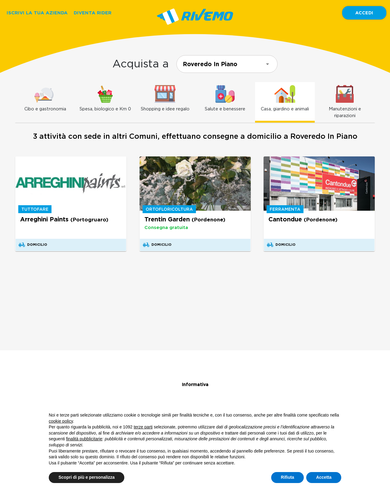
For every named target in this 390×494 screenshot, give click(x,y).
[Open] (267, 64)
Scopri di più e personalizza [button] (86, 477)
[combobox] (227, 64)
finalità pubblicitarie (84, 438)
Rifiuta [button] (287, 477)
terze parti (143, 426)
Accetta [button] (324, 477)
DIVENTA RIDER (93, 12)
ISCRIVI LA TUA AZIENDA (37, 12)
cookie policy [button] (61, 421)
